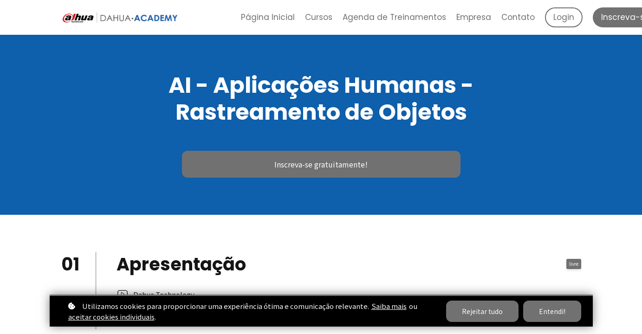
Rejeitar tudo (482, 311)
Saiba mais (389, 306)
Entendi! (552, 311)
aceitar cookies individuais (111, 316)
